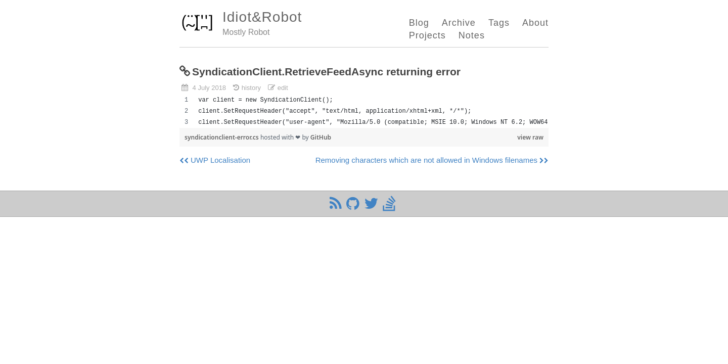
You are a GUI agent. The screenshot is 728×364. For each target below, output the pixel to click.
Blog (419, 23)
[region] (364, 111)
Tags (499, 23)
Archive (459, 23)
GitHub (320, 137)
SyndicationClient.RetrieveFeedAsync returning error (326, 71)
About (535, 23)
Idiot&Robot (262, 17)
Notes (472, 35)
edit (283, 88)
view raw (530, 137)
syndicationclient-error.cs (222, 137)
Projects (427, 35)
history (251, 88)
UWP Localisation (220, 160)
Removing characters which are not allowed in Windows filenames (426, 160)
